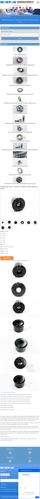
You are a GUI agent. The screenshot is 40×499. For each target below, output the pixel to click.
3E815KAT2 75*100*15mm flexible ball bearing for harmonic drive (20, 94)
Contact (25, 487)
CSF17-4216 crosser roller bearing (20, 113)
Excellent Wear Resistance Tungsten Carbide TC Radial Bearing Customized (20, 123)
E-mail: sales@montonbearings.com (7, 489)
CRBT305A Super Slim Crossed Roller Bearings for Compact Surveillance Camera (20, 103)
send (37, 497)
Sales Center (13, 15)
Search (20, 38)
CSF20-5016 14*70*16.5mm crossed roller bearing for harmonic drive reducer (20, 183)
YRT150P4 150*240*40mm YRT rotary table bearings (20, 85)
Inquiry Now (7, 258)
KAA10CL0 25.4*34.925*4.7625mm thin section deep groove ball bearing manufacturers (20, 75)
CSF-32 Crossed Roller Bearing (20, 54)
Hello (21, 487)
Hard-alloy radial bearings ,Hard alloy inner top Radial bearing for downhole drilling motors (20, 149)
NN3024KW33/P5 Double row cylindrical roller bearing (20, 174)
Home (1, 15)
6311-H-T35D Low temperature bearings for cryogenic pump (20, 132)
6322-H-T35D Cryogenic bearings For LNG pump (20, 141)
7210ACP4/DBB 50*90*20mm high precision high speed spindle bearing (20, 65)
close (32, 497)
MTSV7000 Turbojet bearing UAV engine (20, 166)
